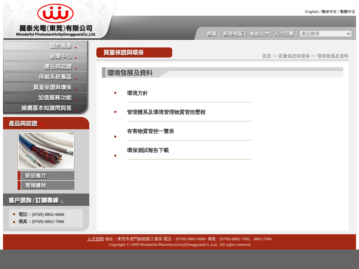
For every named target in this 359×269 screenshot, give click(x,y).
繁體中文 (346, 11)
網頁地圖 (235, 33)
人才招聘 (95, 238)
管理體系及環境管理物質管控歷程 (166, 112)
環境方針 (137, 93)
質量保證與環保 (294, 56)
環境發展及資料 (333, 56)
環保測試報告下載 (148, 150)
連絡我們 (260, 33)
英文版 (309, 11)
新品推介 (46, 176)
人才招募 (286, 33)
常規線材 (46, 186)
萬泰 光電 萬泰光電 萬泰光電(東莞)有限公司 (59, 20)
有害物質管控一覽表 (150, 131)
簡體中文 (328, 11)
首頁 (210, 33)
